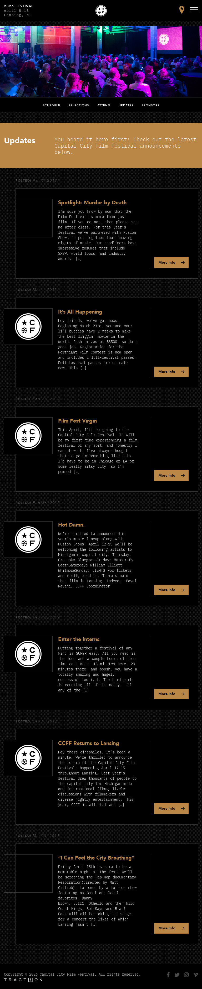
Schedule (51, 105)
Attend (103, 105)
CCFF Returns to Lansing (88, 743)
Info (166, 262)
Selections (79, 105)
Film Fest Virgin (77, 420)
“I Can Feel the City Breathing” (96, 857)
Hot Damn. (71, 524)
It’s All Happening (80, 311)
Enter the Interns (78, 639)
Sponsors (150, 105)
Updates (126, 105)
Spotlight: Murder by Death (92, 202)
